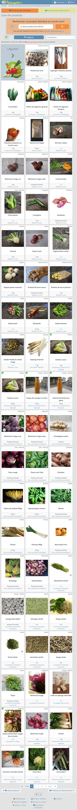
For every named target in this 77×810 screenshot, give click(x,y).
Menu (71, 2)
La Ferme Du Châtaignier (13, 114)
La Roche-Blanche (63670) (34, 42)
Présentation (19, 799)
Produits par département (61, 790)
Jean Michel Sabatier (37, 367)
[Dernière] (55, 786)
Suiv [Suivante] (50, 786)
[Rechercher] (62, 26)
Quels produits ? (11, 790)
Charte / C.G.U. (19, 805)
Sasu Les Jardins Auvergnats (13, 444)
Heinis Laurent (37, 151)
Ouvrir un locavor (38, 802)
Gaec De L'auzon (36, 78)
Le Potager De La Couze (61, 703)
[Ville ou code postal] (36, 26)
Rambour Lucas (61, 151)
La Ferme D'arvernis (61, 78)
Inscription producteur (38, 806)
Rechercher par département (57, 10)
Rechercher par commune (20, 10)
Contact (58, 799)
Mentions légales (19, 802)
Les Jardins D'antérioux (36, 703)
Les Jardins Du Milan (13, 741)
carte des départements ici (53, 31)
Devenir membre (38, 799)
